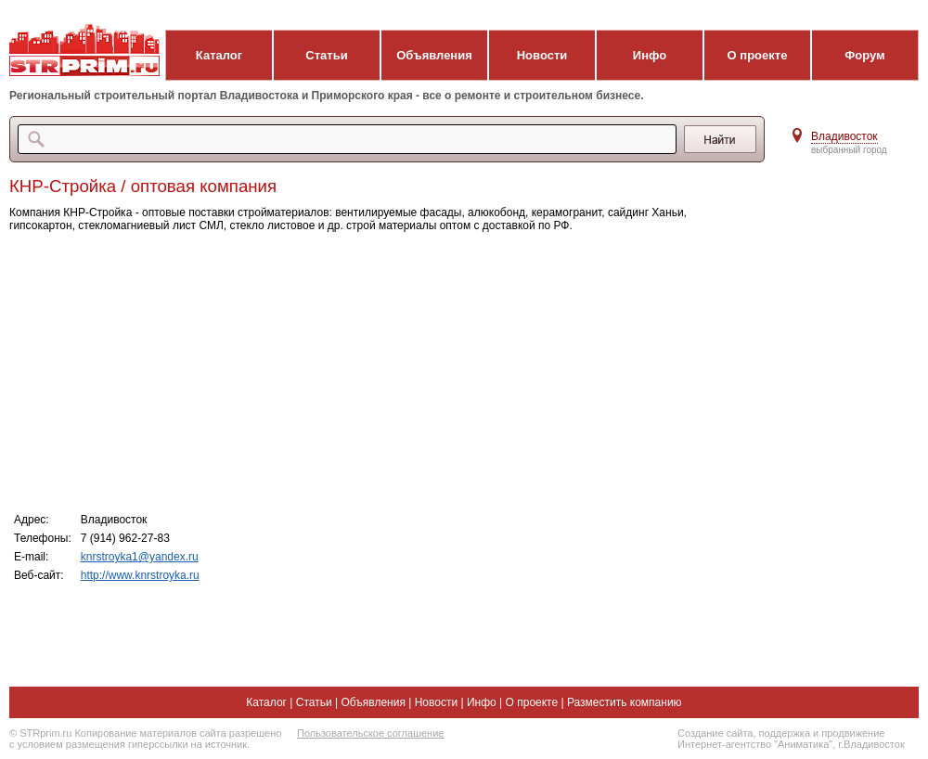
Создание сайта (715, 733)
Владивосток (844, 136)
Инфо (649, 55)
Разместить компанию (624, 702)
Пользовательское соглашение (370, 733)
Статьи (326, 55)
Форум (864, 55)
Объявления (434, 55)
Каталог (219, 55)
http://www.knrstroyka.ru (140, 575)
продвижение (852, 733)
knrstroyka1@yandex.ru (140, 556)
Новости (542, 55)
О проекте (758, 55)
